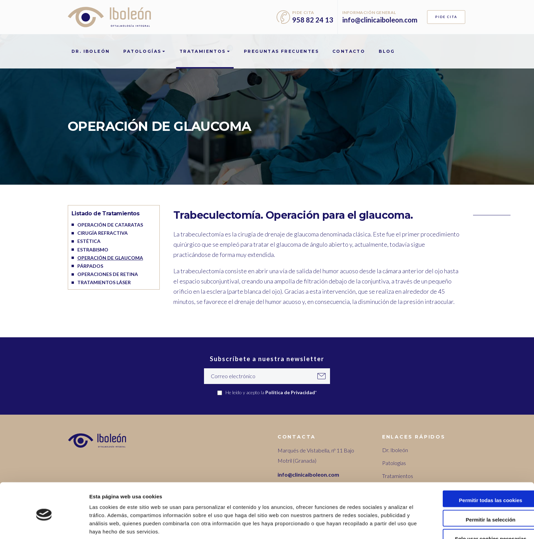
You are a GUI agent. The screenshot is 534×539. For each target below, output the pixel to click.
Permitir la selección (477, 491)
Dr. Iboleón (395, 450)
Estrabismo (92, 249)
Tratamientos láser (104, 282)
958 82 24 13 (312, 20)
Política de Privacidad (290, 392)
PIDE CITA (446, 17)
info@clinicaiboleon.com (380, 20)
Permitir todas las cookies (477, 472)
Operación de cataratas (110, 225)
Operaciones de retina (107, 274)
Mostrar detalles (366, 525)
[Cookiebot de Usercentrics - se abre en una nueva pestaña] (44, 526)
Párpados (90, 266)
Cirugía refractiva (102, 233)
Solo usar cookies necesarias (477, 510)
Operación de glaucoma (110, 258)
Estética (88, 241)
